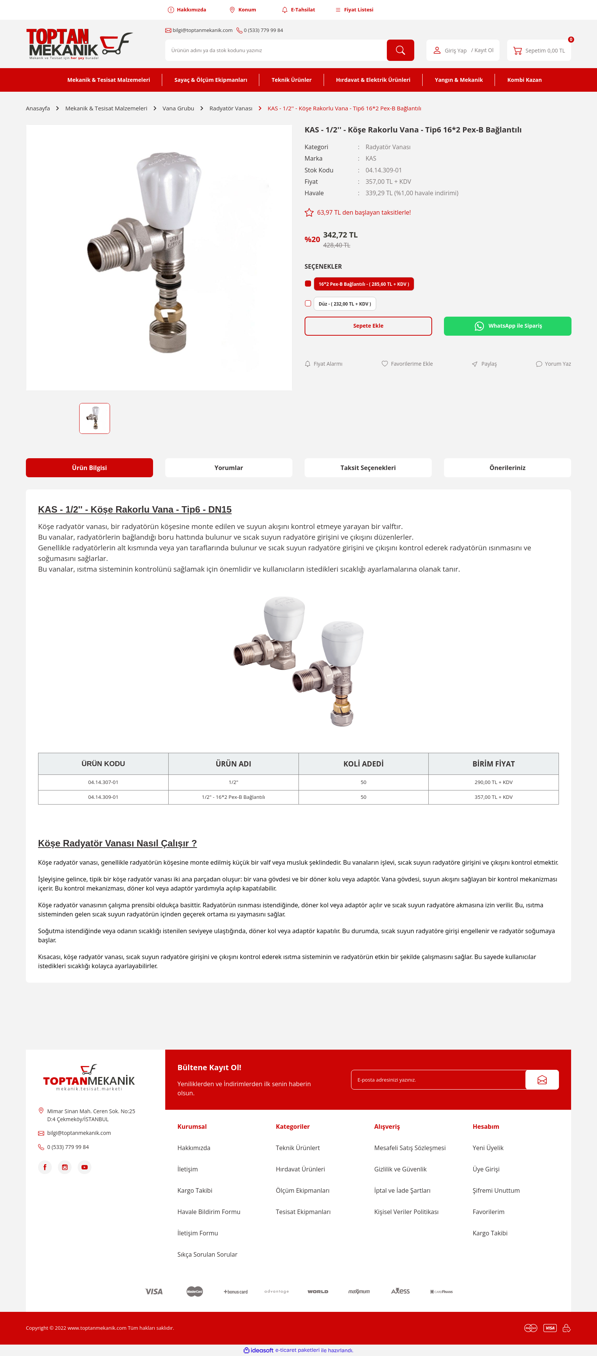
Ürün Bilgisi (89, 468)
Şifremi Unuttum (496, 1190)
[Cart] (539, 50)
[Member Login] (463, 50)
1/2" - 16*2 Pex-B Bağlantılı (233, 797)
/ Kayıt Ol (482, 50)
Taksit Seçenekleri (368, 468)
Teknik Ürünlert (298, 1148)
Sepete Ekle (368, 325)
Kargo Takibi (194, 1190)
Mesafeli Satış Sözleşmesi (410, 1148)
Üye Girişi (486, 1169)
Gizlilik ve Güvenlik (400, 1169)
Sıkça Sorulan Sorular (207, 1254)
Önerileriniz (508, 468)
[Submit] (542, 1080)
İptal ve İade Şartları (402, 1190)
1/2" (233, 782)
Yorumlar (228, 468)
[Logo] (81, 44)
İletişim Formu (197, 1233)
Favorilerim (489, 1212)
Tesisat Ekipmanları (303, 1212)
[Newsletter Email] (455, 1080)
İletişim (187, 1169)
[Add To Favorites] (407, 364)
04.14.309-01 (103, 797)
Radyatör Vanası (388, 147)
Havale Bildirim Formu (209, 1212)
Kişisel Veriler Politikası (406, 1212)
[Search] (289, 50)
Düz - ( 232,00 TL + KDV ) (345, 303)
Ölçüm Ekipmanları (303, 1190)
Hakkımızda (194, 1148)
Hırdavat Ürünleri (300, 1169)
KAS (371, 158)
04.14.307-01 (103, 782)
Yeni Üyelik (488, 1148)
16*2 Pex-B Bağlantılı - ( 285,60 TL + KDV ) (364, 283)
